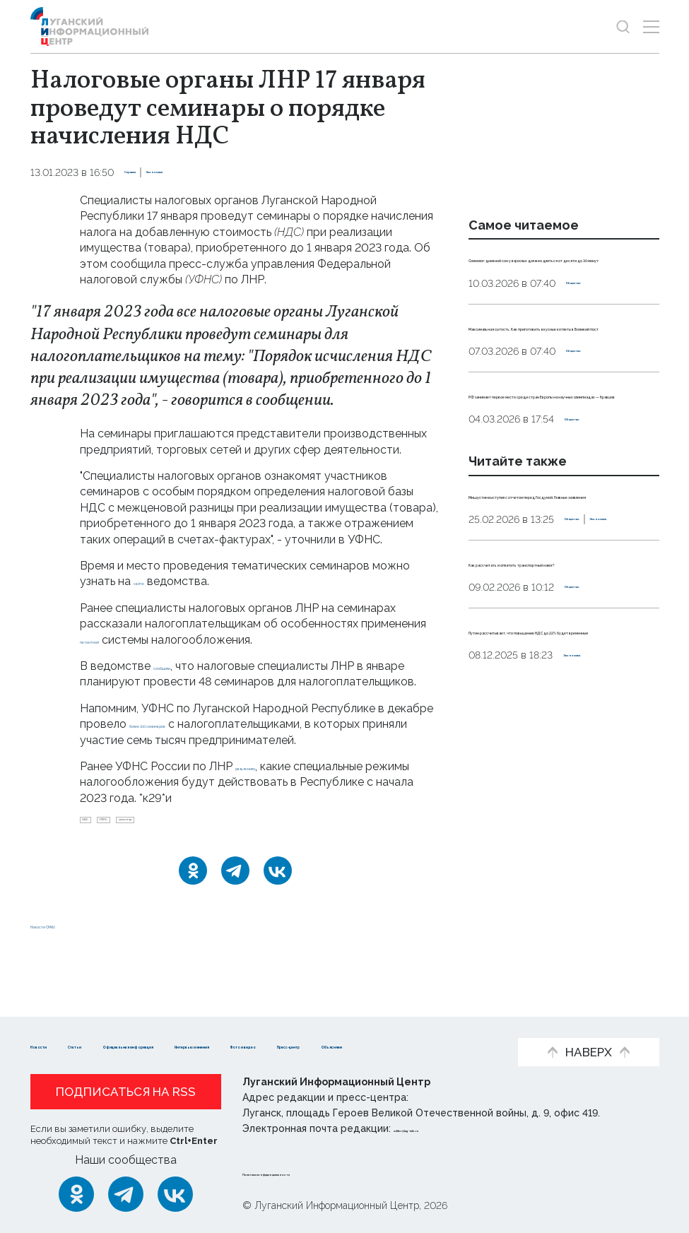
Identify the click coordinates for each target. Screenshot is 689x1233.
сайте (149, 581)
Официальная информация (243, 1023)
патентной (109, 640)
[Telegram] (235, 897)
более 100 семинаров (189, 740)
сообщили (181, 666)
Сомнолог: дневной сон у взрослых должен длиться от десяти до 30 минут (558, 273)
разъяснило (266, 782)
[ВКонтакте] (278, 897)
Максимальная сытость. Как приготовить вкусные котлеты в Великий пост (561, 373)
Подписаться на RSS (126, 1092)
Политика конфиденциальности (327, 1172)
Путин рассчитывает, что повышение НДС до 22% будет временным (561, 819)
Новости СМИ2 (72, 951)
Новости (55, 1023)
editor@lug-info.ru (442, 1128)
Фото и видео (71, 1044)
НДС (98, 840)
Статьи (122, 1023)
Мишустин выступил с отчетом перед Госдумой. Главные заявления (562, 619)
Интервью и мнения (401, 1023)
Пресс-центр (172, 1044)
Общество (593, 314)
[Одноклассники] (193, 897)
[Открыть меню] (651, 26)
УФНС (143, 840)
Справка (146, 172)
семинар (198, 840)
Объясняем (266, 1044)
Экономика (207, 172)
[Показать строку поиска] (623, 26)
